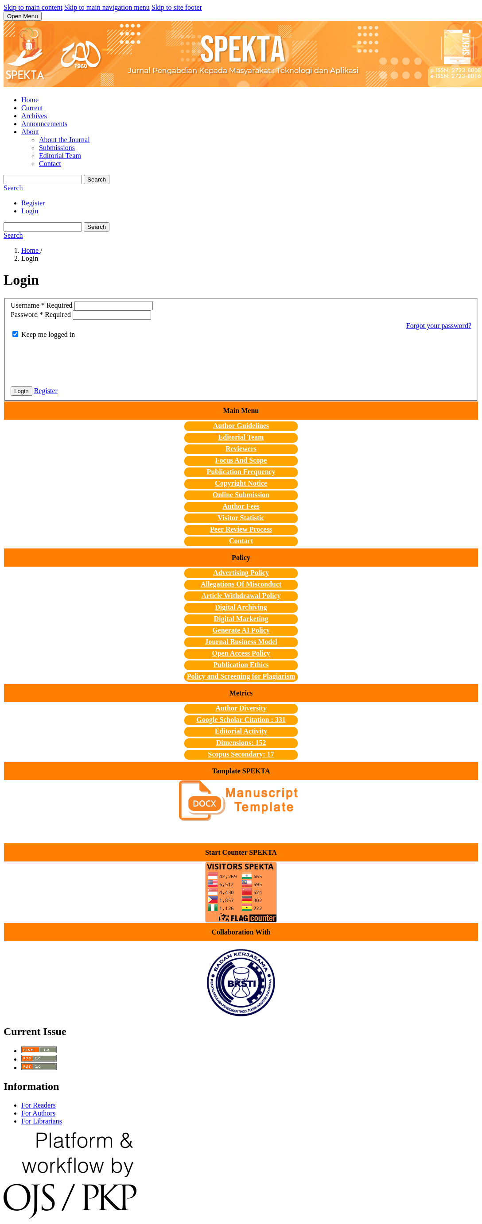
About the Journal (64, 139)
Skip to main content (33, 7)
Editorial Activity (241, 731)
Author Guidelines (241, 425)
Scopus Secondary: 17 (241, 754)
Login (29, 211)
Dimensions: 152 (241, 742)
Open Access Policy (241, 653)
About (30, 131)
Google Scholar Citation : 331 (240, 719)
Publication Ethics (241, 664)
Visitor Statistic (241, 517)
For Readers (38, 1105)
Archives (34, 116)
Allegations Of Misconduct (241, 584)
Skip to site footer (177, 7)
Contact (50, 163)
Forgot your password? (438, 325)
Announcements (44, 123)
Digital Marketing (241, 618)
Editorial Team (60, 155)
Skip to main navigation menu (107, 7)
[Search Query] (43, 179)
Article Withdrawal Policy (241, 595)
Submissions (57, 147)
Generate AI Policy (241, 630)
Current (32, 108)
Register (33, 203)
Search (96, 179)
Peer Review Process (241, 529)
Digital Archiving (241, 607)
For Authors (38, 1113)
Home (30, 100)
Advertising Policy (241, 572)
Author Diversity (241, 708)
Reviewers (241, 448)
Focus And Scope (241, 460)
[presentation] (78, 362)
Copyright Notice (241, 483)
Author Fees (241, 506)
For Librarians (41, 1121)
